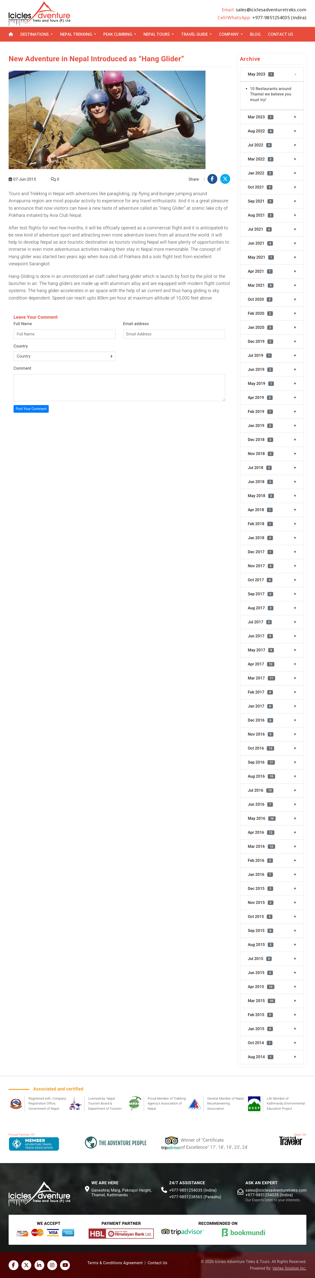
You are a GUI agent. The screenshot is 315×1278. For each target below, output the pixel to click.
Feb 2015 (260, 1014)
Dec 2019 (260, 341)
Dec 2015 (260, 888)
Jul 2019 (260, 355)
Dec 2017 (260, 552)
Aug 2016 (261, 776)
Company (229, 34)
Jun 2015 (260, 972)
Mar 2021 (260, 285)
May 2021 (261, 257)
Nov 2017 (260, 566)
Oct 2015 (260, 916)
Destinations (34, 34)
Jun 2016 (260, 804)
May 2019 (261, 383)
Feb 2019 (260, 411)
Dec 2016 (260, 720)
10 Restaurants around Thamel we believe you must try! (270, 94)
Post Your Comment (31, 409)
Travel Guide (194, 34)
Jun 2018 (260, 481)
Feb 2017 (260, 692)
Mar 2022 (260, 159)
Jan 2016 (260, 874)
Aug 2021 (260, 215)
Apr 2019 (260, 397)
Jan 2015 (260, 1028)
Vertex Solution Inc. (289, 1268)
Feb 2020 (260, 313)
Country (21, 346)
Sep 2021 (260, 201)
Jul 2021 (260, 229)
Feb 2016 (260, 860)
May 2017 (261, 650)
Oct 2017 (260, 580)
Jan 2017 (260, 706)
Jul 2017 (260, 622)
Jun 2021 (260, 243)
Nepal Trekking (76, 34)
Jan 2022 (260, 173)
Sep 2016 (261, 762)
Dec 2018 (260, 439)
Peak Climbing (117, 34)
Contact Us (280, 34)
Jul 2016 (260, 790)
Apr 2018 (260, 509)
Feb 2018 (260, 523)
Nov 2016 (260, 734)
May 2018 (261, 495)
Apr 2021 (260, 271)
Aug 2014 (260, 1057)
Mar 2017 (261, 678)
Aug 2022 (260, 131)
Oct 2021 (260, 187)
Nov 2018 (260, 453)
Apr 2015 (261, 986)
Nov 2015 (260, 902)
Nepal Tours (156, 34)
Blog (255, 34)
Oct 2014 (260, 1043)
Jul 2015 (260, 958)
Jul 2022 (260, 145)
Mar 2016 (261, 846)
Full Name (23, 323)
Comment (22, 368)
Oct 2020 (260, 299)
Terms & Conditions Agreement (115, 1263)
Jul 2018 (260, 467)
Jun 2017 (260, 636)
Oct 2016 (261, 748)
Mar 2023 (260, 117)
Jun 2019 (260, 369)
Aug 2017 (260, 608)
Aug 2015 (260, 944)
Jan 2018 (260, 538)
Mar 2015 (261, 1000)
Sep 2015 (260, 930)
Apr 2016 (261, 832)
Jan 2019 (260, 425)
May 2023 (261, 74)
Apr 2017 (261, 664)
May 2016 (262, 818)
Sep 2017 (260, 594)
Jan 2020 (260, 327)
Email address (136, 323)
